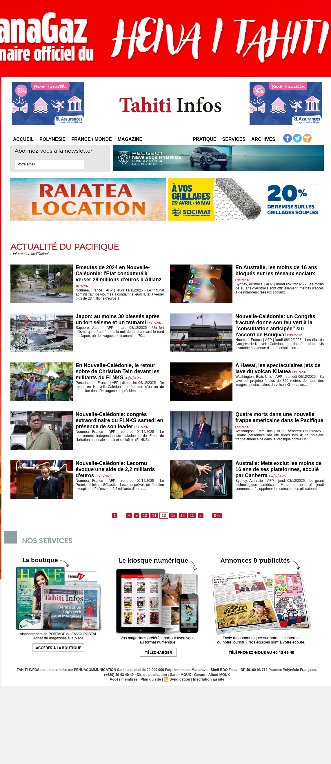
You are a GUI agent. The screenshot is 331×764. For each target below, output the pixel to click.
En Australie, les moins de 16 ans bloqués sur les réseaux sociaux (278, 271)
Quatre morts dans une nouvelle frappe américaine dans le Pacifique (277, 420)
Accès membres (125, 680)
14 (182, 516)
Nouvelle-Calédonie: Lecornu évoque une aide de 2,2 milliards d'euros (118, 469)
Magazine (130, 139)
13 (173, 516)
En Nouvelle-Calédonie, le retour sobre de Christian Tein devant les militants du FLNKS (118, 371)
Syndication (179, 680)
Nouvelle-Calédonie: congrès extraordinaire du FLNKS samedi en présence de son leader (118, 420)
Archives (263, 139)
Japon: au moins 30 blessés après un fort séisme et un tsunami (112, 322)
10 (146, 516)
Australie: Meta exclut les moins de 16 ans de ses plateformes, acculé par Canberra (277, 469)
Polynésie (52, 139)
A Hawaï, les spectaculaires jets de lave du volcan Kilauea (276, 368)
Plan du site (151, 680)
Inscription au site (207, 680)
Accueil (23, 139)
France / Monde (91, 139)
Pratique (204, 139)
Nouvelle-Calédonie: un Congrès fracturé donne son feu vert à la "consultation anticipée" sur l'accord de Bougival (277, 326)
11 (155, 516)
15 (191, 516)
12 (164, 516)
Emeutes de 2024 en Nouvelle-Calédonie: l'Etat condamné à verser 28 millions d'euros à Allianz (115, 277)
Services (233, 139)
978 (215, 516)
